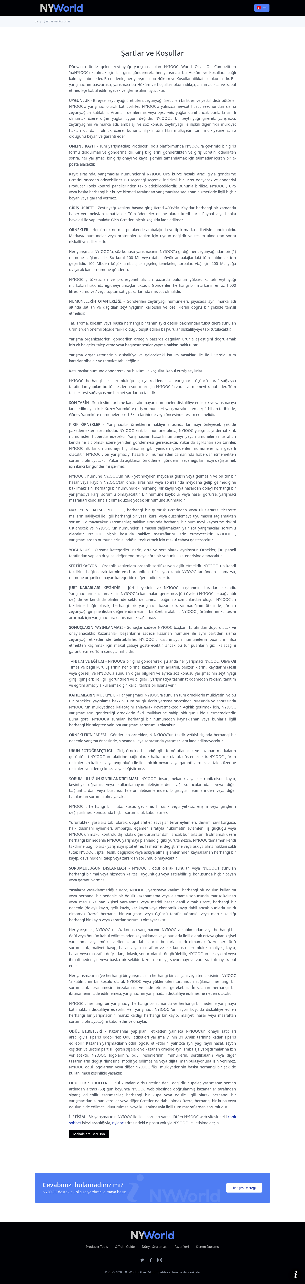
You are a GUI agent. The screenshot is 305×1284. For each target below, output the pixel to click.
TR (262, 8)
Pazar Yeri (181, 1246)
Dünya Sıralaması (154, 1246)
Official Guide (125, 1246)
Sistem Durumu (207, 1246)
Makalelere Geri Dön (89, 1134)
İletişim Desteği (244, 1188)
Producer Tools (97, 1246)
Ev (36, 21)
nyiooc (117, 1122)
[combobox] (261, 8)
